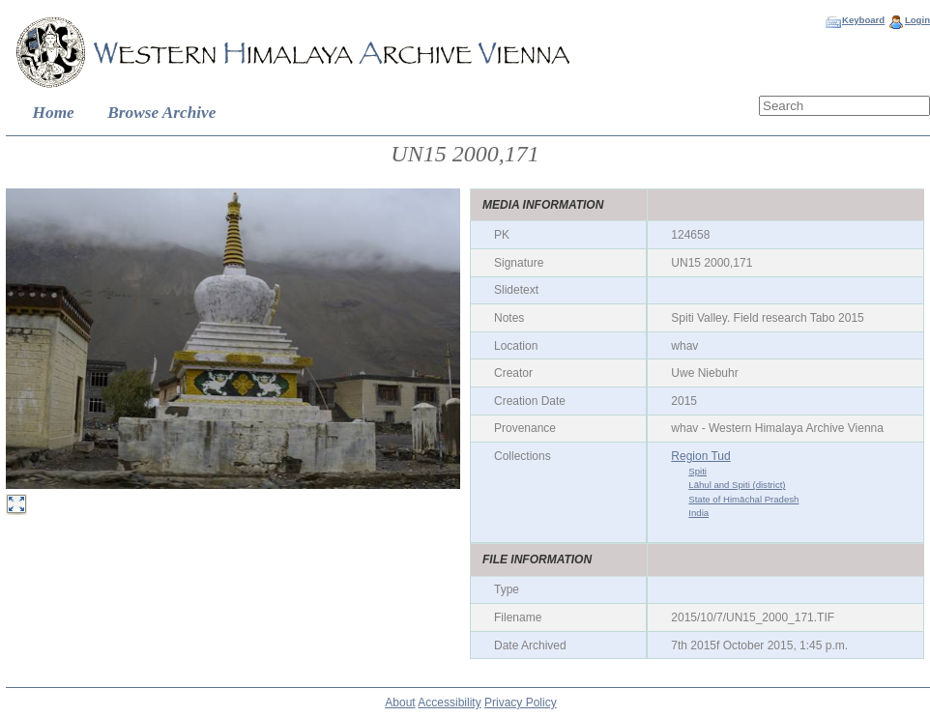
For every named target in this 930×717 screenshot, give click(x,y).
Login (917, 19)
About (400, 702)
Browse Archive (161, 112)
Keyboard (863, 19)
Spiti (697, 471)
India (698, 512)
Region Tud (700, 456)
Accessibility (449, 702)
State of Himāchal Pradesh (743, 499)
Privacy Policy (520, 702)
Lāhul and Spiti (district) (736, 484)
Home (53, 112)
